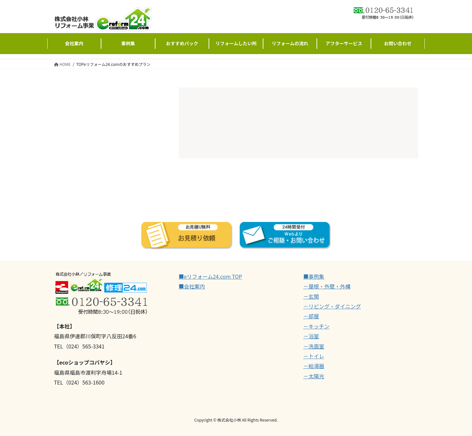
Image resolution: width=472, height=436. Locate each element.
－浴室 (311, 336)
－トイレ (313, 356)
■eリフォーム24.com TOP (210, 276)
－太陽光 (313, 376)
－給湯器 (313, 366)
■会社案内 (192, 286)
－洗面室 (313, 346)
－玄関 (311, 296)
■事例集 (313, 276)
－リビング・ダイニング (332, 306)
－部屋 (311, 316)
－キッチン (316, 326)
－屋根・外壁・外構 (327, 286)
